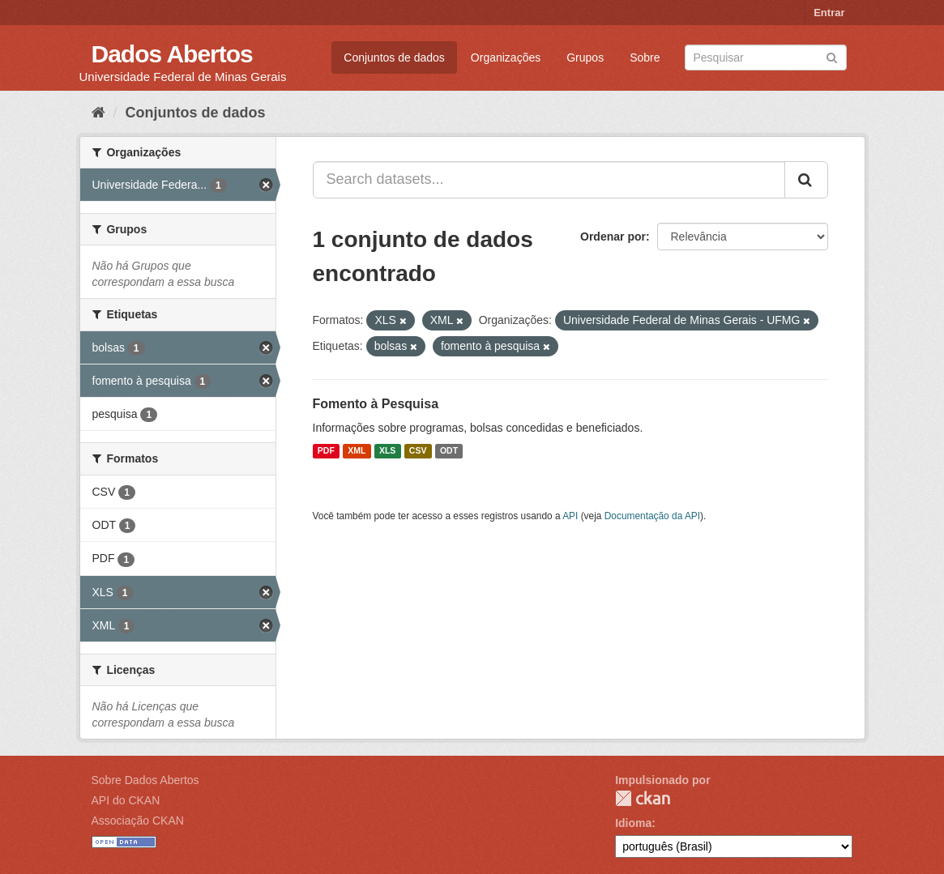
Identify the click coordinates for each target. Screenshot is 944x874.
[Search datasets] (766, 57)
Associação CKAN (138, 820)
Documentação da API (652, 516)
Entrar (829, 12)
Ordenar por (613, 236)
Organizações (505, 57)
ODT (449, 451)
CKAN (642, 798)
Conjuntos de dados (394, 57)
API (570, 516)
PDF (326, 451)
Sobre (645, 57)
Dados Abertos (172, 54)
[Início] (98, 112)
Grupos (585, 57)
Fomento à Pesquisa (376, 404)
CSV (418, 451)
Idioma (633, 822)
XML (356, 451)
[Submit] (832, 56)
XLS (387, 451)
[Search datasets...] (549, 179)
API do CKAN (126, 800)
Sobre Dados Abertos (145, 780)
